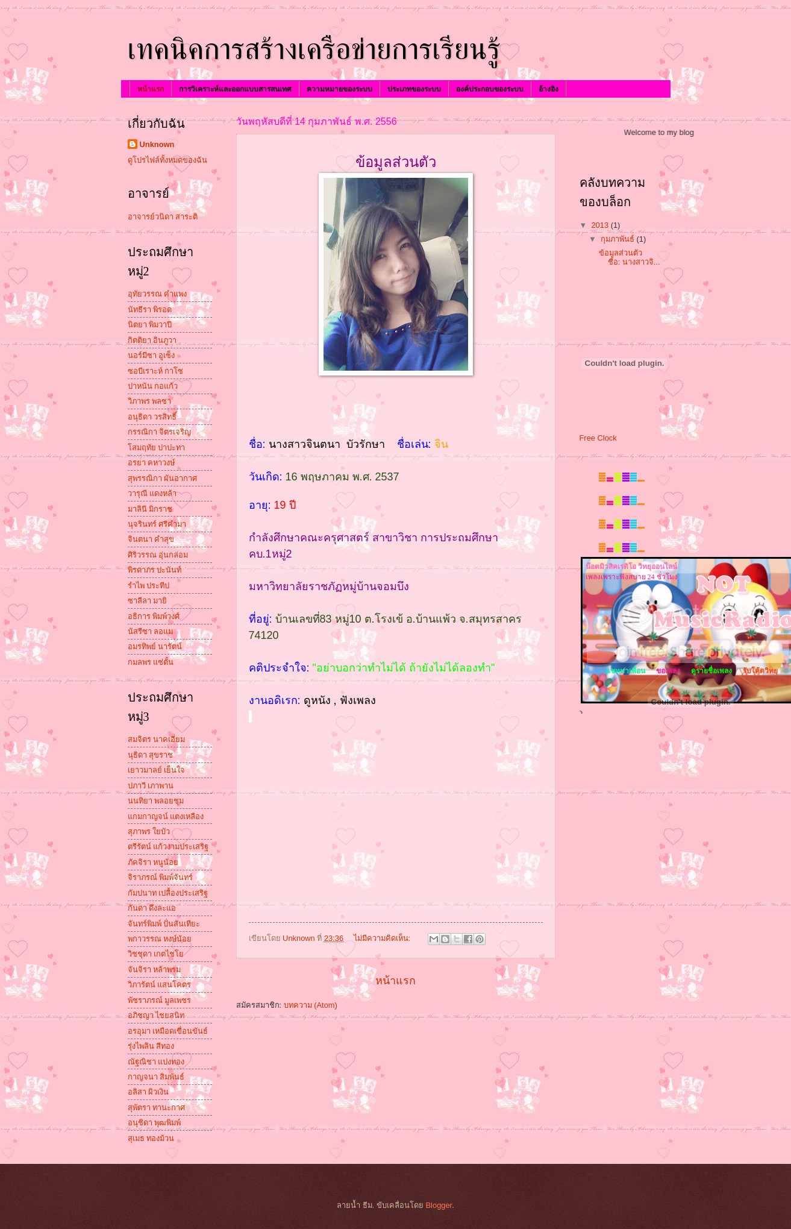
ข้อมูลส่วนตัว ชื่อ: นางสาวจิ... (629, 257)
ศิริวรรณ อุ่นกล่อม (158, 554)
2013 (600, 225)
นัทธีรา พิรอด (150, 309)
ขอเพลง (668, 671)
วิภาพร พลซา (150, 401)
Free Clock (598, 437)
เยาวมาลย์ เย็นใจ (157, 770)
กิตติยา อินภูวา (152, 340)
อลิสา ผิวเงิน (148, 1091)
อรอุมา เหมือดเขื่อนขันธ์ (168, 1031)
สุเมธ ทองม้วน (151, 1138)
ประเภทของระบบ (414, 89)
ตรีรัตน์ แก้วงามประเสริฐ (168, 846)
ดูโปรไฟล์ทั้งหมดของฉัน (167, 160)
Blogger (439, 1205)
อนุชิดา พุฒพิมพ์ (154, 1122)
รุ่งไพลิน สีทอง (151, 1046)
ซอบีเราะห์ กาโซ (156, 371)
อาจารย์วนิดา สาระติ (163, 216)
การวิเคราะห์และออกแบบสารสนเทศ (235, 89)
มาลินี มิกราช (150, 509)
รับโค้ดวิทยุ (760, 671)
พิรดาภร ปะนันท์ (155, 569)
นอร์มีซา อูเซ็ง (151, 355)
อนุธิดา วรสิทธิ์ (152, 416)
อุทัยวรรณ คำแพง (157, 293)
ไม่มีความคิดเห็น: (383, 938)
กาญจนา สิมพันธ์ (156, 1076)
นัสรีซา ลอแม (151, 631)
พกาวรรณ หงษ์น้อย (160, 938)
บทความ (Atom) (310, 1005)
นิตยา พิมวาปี (150, 324)
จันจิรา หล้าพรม (154, 969)
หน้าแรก (150, 89)
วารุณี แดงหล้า (152, 493)
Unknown (157, 144)
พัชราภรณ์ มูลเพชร (160, 1000)
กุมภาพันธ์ (619, 239)
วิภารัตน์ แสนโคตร (160, 984)
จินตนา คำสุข (151, 539)
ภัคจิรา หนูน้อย (153, 862)
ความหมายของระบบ (339, 89)
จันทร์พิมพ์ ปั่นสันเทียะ (164, 923)
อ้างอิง (548, 89)
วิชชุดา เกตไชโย (156, 953)
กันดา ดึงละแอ (152, 908)
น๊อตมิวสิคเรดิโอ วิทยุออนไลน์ (631, 566)
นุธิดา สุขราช (151, 754)
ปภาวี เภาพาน (151, 785)
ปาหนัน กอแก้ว (153, 386)
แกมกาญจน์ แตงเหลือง (166, 816)
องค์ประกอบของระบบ (490, 89)
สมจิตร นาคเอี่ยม (157, 739)
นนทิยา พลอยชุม (156, 800)
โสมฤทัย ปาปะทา (157, 447)
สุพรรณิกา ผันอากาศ (163, 478)
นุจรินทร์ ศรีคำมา (157, 524)
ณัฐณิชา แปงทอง (156, 1061)
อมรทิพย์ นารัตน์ (155, 646)
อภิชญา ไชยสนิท (156, 1015)
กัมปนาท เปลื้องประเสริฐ (168, 892)
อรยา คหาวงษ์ (151, 462)
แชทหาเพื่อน (624, 671)
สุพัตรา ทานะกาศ (157, 1107)
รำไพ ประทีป (149, 585)
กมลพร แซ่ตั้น (151, 662)
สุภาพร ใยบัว (149, 831)
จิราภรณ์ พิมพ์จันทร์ (160, 877)
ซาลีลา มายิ (147, 600)
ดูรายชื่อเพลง (711, 671)
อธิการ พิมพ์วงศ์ (154, 616)
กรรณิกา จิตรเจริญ (160, 431)
